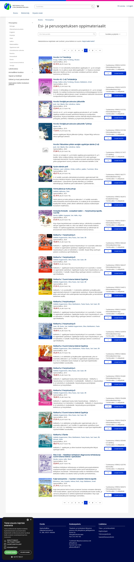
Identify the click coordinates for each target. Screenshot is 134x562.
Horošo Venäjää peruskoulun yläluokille (69, 101)
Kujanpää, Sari (68, 215)
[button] (92, 6)
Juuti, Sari (56, 104)
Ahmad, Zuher (58, 439)
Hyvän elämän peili (60, 166)
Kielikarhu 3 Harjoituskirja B (64, 390)
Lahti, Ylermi (67, 459)
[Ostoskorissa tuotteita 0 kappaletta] (98, 6)
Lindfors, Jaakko (80, 169)
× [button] (30, 519)
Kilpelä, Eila (64, 104)
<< (64, 50)
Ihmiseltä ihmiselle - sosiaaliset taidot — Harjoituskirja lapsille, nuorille (77, 212)
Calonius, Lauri (58, 169)
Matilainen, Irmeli (86, 82)
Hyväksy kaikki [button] (11, 552)
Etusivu (15, 13)
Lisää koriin (118, 73)
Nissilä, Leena (58, 459)
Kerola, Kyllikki (58, 215)
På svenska (121, 6)
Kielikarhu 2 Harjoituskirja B (64, 324)
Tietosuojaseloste (105, 534)
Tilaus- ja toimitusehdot (107, 528)
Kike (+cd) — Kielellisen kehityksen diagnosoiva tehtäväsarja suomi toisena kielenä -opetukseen (76, 456)
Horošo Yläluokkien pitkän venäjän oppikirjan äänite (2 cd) (76, 144)
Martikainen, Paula (78, 304)
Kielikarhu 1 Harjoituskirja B (64, 257)
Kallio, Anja (78, 215)
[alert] (18, 538)
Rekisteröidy (25, 13)
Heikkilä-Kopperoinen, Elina (62, 237)
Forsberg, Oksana (73, 60)
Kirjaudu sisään (37, 13)
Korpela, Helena (69, 481)
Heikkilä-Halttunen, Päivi (61, 191)
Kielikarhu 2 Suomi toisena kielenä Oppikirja (70, 346)
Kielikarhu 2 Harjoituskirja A (64, 301)
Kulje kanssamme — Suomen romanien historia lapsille (74, 479)
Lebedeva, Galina (74, 104)
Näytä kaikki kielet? (88, 41)
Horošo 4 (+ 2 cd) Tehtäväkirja (65, 79)
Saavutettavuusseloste (106, 537)
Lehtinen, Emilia (69, 169)
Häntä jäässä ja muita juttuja (64, 189)
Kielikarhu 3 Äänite (60, 435)
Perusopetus (49, 20)
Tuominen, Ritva (92, 169)
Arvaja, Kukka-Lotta (60, 60)
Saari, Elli (83, 237)
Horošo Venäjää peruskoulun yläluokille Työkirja (72, 124)
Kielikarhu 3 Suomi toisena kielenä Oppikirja (70, 412)
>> (100, 50)
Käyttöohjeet (103, 531)
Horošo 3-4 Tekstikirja (62, 57)
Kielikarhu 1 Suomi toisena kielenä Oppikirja (70, 279)
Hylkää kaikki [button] (25, 552)
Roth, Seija (79, 481)
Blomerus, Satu (58, 481)
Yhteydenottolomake (76, 534)
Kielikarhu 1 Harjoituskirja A (64, 235)
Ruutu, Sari (76, 237)
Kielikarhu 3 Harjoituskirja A (64, 368)
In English (130, 6)
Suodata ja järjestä (112, 34)
